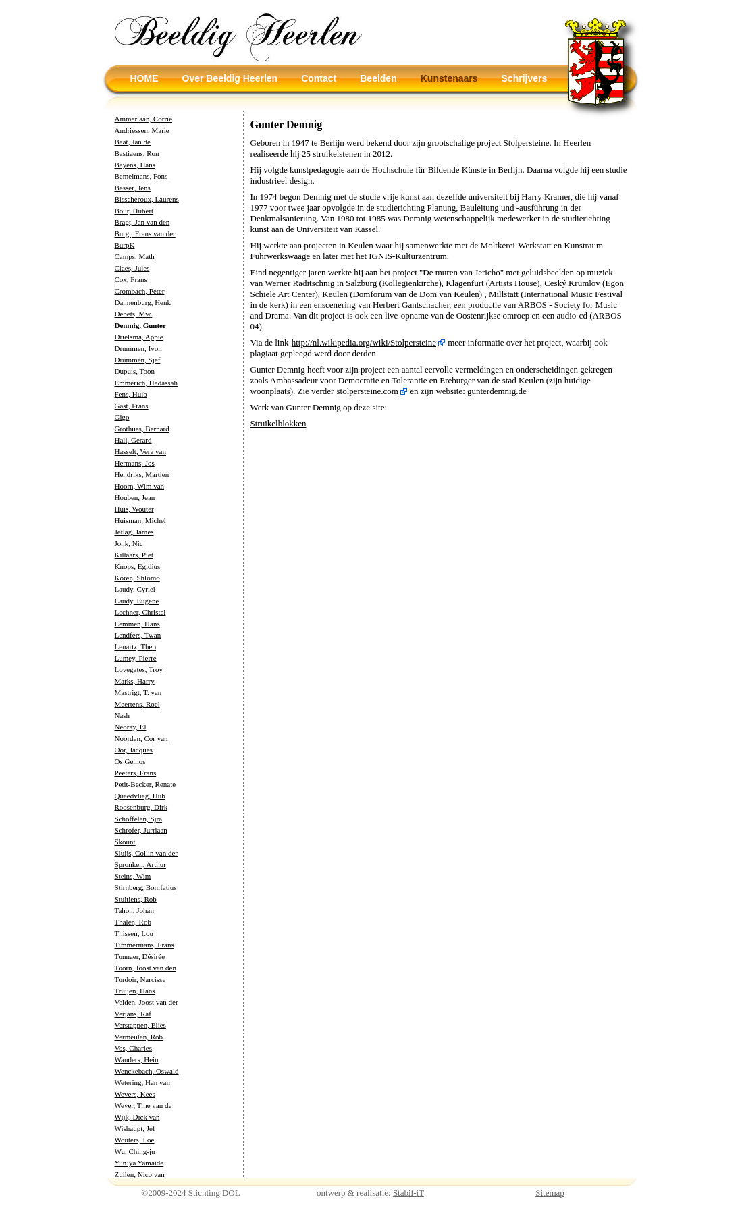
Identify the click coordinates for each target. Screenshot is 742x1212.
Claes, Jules (132, 268)
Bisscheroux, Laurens (147, 199)
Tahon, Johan (135, 910)
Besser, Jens (133, 188)
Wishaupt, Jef (135, 1128)
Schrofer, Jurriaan (141, 830)
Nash (122, 715)
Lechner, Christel (140, 612)
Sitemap (549, 1193)
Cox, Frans (131, 279)
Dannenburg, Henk (143, 302)
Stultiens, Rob (136, 899)
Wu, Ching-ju (135, 1151)
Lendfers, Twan (138, 635)
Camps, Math (135, 256)
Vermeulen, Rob (139, 1036)
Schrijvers (525, 78)
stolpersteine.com (367, 391)
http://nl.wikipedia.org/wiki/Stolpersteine (364, 342)
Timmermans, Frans (144, 945)
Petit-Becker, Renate (145, 784)
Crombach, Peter (140, 291)
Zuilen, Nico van (140, 1174)
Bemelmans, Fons (141, 176)
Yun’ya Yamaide (139, 1163)
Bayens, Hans (135, 165)
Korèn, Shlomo (137, 578)
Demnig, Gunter (140, 325)
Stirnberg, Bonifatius (146, 887)
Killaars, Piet (134, 555)
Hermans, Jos (135, 463)
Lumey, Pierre (136, 658)
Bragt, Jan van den (142, 222)
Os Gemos (130, 761)
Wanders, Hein (137, 1059)
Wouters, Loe (135, 1140)
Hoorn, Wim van (140, 486)
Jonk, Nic (129, 543)
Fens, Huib (131, 394)
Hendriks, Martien (142, 474)
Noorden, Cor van (141, 738)
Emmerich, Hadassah (146, 383)
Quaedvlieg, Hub (140, 796)
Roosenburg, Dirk (141, 807)
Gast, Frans (132, 406)
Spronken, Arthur (140, 864)
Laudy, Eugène (137, 601)
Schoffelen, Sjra (139, 819)
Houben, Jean (135, 497)
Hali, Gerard (133, 440)
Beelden (378, 78)
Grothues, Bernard (142, 428)
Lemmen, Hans (137, 623)
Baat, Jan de (133, 142)
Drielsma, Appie (139, 337)
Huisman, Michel (140, 520)
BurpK (125, 245)
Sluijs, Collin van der (146, 853)
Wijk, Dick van (137, 1117)
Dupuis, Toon (135, 371)
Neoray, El (131, 727)
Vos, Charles (133, 1048)
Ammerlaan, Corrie (144, 119)
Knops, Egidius (138, 566)
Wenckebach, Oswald (147, 1071)
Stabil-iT (408, 1193)
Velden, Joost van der (146, 1002)
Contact (318, 78)
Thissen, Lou (134, 933)
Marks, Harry (135, 681)
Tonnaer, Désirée (140, 956)
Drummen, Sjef (138, 360)
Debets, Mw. (134, 314)
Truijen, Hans (135, 991)
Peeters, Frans (136, 773)
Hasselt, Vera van (140, 451)
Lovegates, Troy (139, 669)
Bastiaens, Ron (137, 153)
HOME (144, 78)
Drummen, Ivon (138, 348)
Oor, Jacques (134, 750)
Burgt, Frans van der (145, 233)
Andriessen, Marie (142, 130)
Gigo (122, 417)
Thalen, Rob (133, 922)
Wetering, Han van (143, 1082)
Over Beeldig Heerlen (230, 78)
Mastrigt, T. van (138, 692)
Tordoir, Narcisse (140, 979)
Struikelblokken (278, 423)
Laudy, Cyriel (135, 589)
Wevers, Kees (135, 1094)
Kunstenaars (449, 78)
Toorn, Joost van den (146, 968)
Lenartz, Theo (136, 646)
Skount (125, 841)
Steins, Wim (133, 876)
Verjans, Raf (133, 1014)
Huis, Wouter (134, 509)
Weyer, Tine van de (143, 1105)
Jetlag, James (134, 532)
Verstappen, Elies (140, 1025)
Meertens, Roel (137, 704)
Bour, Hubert (134, 210)
